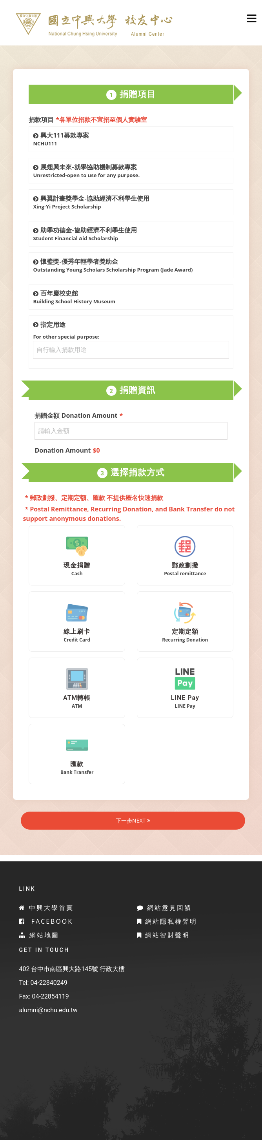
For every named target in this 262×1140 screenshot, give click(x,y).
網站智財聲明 (163, 935)
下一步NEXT (133, 820)
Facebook (46, 921)
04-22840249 (48, 982)
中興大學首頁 (46, 907)
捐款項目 (88, 119)
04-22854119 (50, 996)
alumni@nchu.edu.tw (48, 1010)
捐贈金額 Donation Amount (79, 415)
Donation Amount (67, 450)
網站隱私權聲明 (167, 921)
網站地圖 (39, 935)
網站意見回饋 (164, 907)
